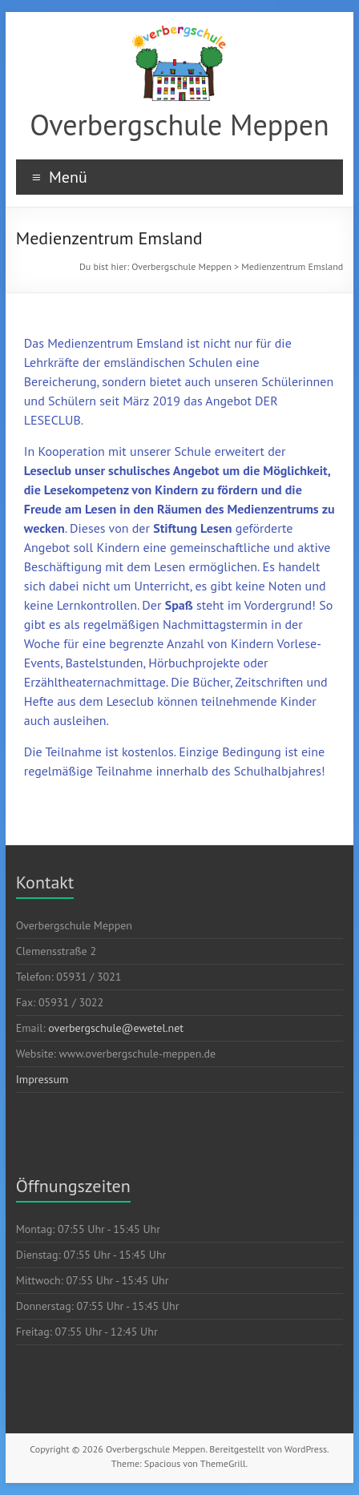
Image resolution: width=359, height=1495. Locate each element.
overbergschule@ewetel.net (116, 1028)
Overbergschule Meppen (179, 124)
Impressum (42, 1079)
